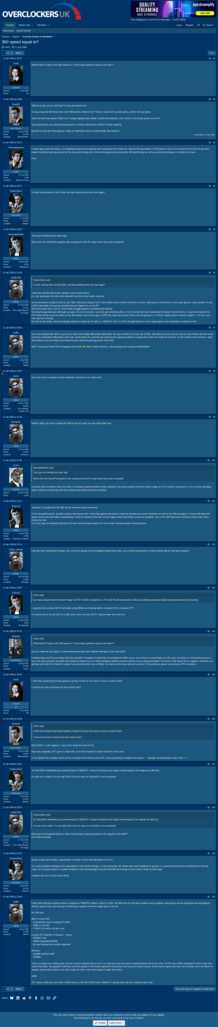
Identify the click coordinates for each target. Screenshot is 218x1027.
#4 (214, 186)
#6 (214, 272)
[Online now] (3, 374)
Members (41, 25)
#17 (213, 764)
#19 (213, 853)
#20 (213, 897)
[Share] (209, 58)
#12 (213, 544)
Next (18, 53)
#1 (214, 58)
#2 (214, 99)
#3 (214, 142)
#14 (213, 631)
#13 (213, 588)
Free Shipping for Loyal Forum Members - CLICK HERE (158, 19)
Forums (10, 25)
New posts (8, 30)
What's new (24, 25)
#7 (214, 327)
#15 (213, 674)
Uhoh (7, 47)
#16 (213, 719)
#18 (213, 807)
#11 (213, 501)
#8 (214, 371)
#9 (214, 417)
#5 (214, 229)
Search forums (24, 30)
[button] (32, 25)
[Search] (207, 25)
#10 (213, 460)
